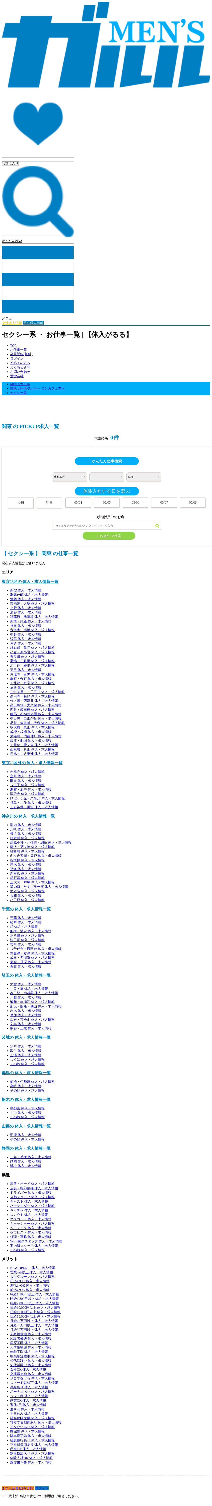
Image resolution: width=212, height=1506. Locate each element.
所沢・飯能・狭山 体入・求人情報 (35, 1006)
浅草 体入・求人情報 (25, 639)
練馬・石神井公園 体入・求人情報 (35, 714)
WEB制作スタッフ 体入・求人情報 (36, 1241)
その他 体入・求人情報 (27, 1064)
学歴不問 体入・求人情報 (29, 1343)
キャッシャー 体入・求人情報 (32, 1223)
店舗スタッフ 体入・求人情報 (32, 1197)
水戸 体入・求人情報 (25, 1046)
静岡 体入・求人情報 (25, 1161)
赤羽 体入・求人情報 (25, 643)
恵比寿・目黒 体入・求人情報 (32, 674)
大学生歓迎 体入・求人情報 (30, 1347)
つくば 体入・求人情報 (27, 1059)
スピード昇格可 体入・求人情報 (34, 1383)
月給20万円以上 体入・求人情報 (34, 1321)
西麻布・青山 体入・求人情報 (32, 749)
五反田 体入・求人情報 (27, 656)
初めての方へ (20, 363)
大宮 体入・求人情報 (25, 984)
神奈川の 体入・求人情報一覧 (28, 816)
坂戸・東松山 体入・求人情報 (32, 1019)
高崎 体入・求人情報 (25, 1086)
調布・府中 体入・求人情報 (30, 789)
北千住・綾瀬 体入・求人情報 (32, 665)
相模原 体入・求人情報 (27, 860)
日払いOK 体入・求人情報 (29, 1281)
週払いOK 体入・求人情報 (29, 1285)
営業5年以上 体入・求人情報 (31, 1272)
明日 (49, 502)
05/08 (193, 502)
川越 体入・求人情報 (25, 997)
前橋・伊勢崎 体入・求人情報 (32, 1081)
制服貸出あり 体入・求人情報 (32, 1453)
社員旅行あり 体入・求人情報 (32, 1440)
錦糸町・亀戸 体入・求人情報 (32, 648)
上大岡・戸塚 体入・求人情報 (32, 882)
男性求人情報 (33, 323)
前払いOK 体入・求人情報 (29, 1290)
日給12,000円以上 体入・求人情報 (35, 1312)
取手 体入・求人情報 (25, 1050)
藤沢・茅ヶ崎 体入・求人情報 (32, 847)
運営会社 (17, 376)
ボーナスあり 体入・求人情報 (32, 1391)
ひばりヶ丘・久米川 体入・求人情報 (37, 798)
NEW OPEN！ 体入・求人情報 (32, 1268)
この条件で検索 (109, 535)
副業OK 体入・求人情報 (28, 1400)
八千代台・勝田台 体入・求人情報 (35, 949)
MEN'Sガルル (20, 384)
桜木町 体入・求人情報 (27, 838)
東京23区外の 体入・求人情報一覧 (32, 763)
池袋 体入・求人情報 (25, 599)
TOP (13, 345)
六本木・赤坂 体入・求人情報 (32, 630)
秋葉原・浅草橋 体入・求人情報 (34, 617)
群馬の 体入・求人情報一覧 (26, 1073)
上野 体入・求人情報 (25, 608)
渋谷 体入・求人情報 (25, 612)
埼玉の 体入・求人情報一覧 (26, 975)
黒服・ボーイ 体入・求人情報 (32, 1184)
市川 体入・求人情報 (25, 944)
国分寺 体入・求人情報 (27, 794)
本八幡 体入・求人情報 (27, 935)
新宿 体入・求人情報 (25, 590)
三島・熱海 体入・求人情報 (30, 1157)
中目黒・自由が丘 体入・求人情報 (35, 718)
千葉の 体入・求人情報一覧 (26, 909)
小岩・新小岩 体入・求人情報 (32, 652)
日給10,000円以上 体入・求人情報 (35, 1307)
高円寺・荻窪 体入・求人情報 (32, 696)
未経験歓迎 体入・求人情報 (30, 1334)
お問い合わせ (20, 371)
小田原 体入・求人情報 (27, 900)
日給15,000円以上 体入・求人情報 (35, 1316)
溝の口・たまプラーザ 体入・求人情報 (39, 886)
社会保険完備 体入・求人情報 (32, 1418)
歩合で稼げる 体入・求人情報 (32, 1378)
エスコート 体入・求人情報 (30, 1219)
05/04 (78, 502)
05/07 (164, 502)
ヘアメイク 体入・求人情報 (30, 1228)
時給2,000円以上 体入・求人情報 (34, 1303)
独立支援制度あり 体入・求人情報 (35, 1422)
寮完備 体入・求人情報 (27, 1431)
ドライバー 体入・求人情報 (30, 1192)
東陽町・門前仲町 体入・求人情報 (35, 736)
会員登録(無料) (21, 354)
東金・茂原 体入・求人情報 (30, 962)
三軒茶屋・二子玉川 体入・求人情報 (37, 692)
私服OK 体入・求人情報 (28, 1449)
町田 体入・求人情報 (25, 780)
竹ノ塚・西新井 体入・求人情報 (34, 701)
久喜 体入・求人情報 (25, 1024)
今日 (20, 502)
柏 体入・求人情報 (24, 926)
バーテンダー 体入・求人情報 (32, 1206)
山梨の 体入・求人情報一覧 (26, 1126)
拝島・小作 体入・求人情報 (30, 802)
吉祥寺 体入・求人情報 (27, 772)
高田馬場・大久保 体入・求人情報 (35, 705)
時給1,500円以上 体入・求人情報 (34, 1294)
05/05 (107, 502)
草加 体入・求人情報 (25, 1015)
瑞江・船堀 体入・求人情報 (30, 740)
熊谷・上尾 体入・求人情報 (30, 1028)
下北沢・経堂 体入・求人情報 (32, 683)
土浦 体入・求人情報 (25, 1055)
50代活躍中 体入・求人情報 (30, 1365)
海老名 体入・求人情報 (27, 891)
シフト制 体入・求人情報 (29, 1396)
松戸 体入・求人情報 (25, 922)
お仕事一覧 (18, 349)
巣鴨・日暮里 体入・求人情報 (32, 661)
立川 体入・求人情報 (25, 776)
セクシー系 (18, 393)
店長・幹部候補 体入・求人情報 (34, 1188)
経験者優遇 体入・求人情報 (30, 1338)
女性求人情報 (12, 323)
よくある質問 (20, 367)
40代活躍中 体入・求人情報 (30, 1360)
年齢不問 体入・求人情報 (29, 1352)
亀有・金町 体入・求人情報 (30, 678)
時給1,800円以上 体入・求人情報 (34, 1299)
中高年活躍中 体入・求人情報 (32, 1356)
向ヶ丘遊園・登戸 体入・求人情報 (35, 856)
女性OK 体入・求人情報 (28, 1369)
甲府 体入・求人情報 (25, 1135)
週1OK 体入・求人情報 (27, 1409)
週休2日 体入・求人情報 (28, 1405)
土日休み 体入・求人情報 (29, 1413)
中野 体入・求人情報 (25, 634)
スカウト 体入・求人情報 (29, 1215)
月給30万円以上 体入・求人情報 (34, 1329)
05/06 (135, 502)
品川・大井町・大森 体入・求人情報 (37, 723)
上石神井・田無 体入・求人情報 (34, 807)
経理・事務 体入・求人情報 (30, 1237)
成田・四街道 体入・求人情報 (32, 957)
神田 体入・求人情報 (25, 625)
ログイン (17, 358)
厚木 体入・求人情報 (25, 864)
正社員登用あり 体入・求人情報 (34, 1444)
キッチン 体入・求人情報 (29, 1210)
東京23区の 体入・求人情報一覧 (30, 581)
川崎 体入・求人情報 (25, 829)
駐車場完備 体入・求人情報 (30, 1436)
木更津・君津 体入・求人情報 (32, 953)
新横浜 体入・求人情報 (27, 873)
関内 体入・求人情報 (25, 825)
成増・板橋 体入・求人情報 (30, 732)
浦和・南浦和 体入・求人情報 (32, 1002)
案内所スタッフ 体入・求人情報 (34, 1245)
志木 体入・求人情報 (25, 1010)
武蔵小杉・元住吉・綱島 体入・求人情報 (41, 842)
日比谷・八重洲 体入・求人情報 (34, 754)
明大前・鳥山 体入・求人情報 (32, 727)
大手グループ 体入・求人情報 (32, 1276)
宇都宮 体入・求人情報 (27, 1108)
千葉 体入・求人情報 (25, 918)
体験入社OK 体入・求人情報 (31, 1458)
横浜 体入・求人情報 (25, 833)
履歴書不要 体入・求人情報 (30, 1462)
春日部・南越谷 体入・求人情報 (34, 993)
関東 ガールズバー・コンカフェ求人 (37, 388)
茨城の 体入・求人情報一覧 (26, 1037)
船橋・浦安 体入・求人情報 (30, 931)
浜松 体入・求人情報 (25, 1166)
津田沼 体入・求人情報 (27, 940)
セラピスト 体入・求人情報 (30, 1232)
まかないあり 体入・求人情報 (32, 1427)
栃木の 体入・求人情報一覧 (26, 1099)
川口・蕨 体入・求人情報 (29, 988)
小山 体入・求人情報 (25, 1112)
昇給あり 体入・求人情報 (29, 1387)
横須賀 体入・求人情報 (27, 878)
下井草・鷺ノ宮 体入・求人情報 (34, 745)
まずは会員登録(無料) (18, 1488)
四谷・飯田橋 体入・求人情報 (32, 709)
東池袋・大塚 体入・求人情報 (32, 603)
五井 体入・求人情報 (25, 966)
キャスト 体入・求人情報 (29, 1201)
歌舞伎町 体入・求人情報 (29, 594)
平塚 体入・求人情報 (25, 869)
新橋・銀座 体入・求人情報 (30, 621)
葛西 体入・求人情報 (25, 687)
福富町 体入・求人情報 (27, 851)
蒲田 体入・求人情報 (25, 670)
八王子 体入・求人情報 (27, 785)
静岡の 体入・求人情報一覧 (26, 1148)
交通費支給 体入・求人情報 (30, 1374)
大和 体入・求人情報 (25, 895)
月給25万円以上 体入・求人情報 (34, 1325)
